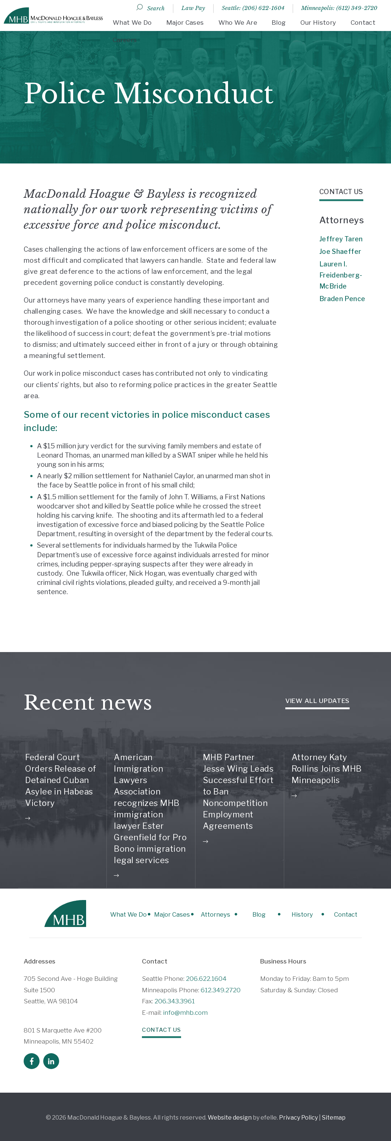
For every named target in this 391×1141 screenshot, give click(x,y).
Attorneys (195, 913)
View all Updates (317, 700)
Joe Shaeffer (340, 251)
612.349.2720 (221, 988)
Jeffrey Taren (341, 239)
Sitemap (334, 1115)
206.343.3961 (174, 999)
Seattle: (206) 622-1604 (253, 7)
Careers (125, 40)
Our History (318, 22)
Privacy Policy (298, 1115)
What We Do (132, 22)
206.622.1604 (206, 976)
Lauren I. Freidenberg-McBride (340, 275)
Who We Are (237, 22)
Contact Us (160, 1028)
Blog (279, 22)
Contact (363, 22)
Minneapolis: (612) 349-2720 (339, 7)
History (294, 913)
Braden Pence (342, 299)
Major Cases (185, 22)
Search (156, 8)
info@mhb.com (185, 1010)
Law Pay (193, 7)
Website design (230, 1115)
